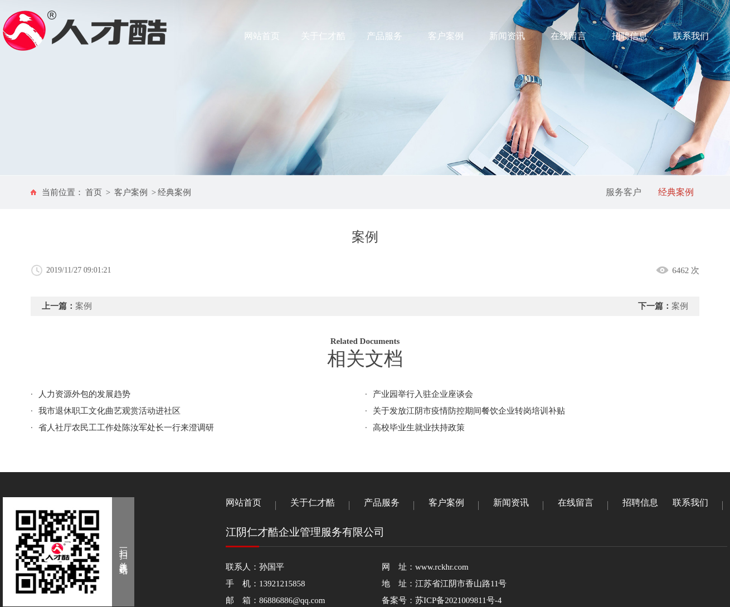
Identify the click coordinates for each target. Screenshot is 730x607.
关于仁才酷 (323, 36)
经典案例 (174, 192)
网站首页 (262, 36)
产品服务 (384, 36)
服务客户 (623, 192)
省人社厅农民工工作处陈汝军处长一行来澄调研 (126, 427)
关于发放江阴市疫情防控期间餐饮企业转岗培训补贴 (469, 410)
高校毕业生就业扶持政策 (419, 427)
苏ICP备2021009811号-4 (458, 600)
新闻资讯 (507, 36)
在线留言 (568, 36)
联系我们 (691, 36)
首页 (93, 192)
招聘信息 (630, 36)
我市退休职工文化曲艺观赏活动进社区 (109, 410)
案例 (83, 306)
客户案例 (446, 36)
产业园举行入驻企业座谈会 (423, 394)
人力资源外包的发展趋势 (84, 394)
